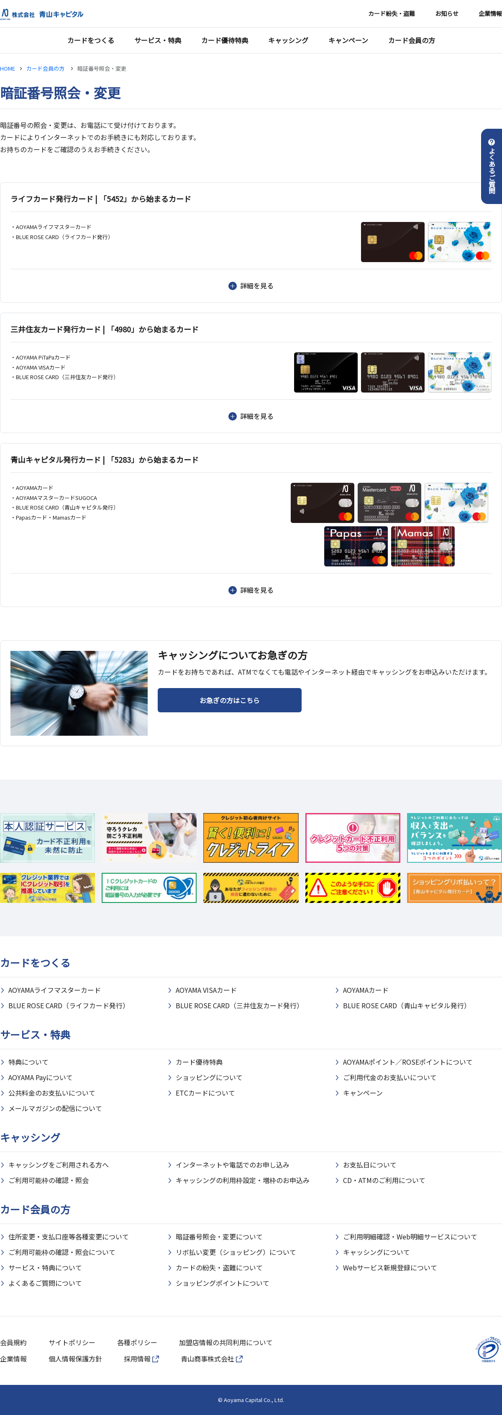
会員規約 (13, 1342)
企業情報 (490, 13)
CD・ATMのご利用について (384, 1180)
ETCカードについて (205, 1093)
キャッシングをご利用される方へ (58, 1165)
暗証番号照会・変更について (219, 1236)
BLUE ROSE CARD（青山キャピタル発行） (407, 1005)
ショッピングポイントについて (222, 1283)
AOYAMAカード (366, 990)
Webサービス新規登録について (390, 1267)
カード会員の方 (411, 40)
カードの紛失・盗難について (219, 1267)
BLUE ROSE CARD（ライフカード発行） (68, 1005)
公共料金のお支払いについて (51, 1093)
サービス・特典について (45, 1267)
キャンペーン (348, 40)
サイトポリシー (72, 1342)
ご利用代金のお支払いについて (390, 1077)
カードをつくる (90, 40)
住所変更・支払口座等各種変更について (68, 1236)
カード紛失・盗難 (391, 13)
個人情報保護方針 (75, 1359)
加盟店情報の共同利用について (226, 1342)
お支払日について (370, 1165)
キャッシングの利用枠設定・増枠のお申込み (243, 1180)
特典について (28, 1062)
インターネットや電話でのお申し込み (232, 1165)
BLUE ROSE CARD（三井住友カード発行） (239, 1005)
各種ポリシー (137, 1342)
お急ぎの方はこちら (230, 700)
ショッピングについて (209, 1077)
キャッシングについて (376, 1252)
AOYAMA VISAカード (206, 990)
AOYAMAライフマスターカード (54, 990)
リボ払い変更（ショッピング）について (236, 1252)
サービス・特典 (157, 40)
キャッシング (288, 40)
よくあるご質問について (45, 1283)
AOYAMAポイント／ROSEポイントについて (408, 1062)
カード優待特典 (224, 40)
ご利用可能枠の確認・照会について (61, 1252)
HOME (7, 68)
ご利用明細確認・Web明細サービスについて (410, 1236)
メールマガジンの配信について (55, 1108)
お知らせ (446, 13)
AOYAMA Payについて (40, 1077)
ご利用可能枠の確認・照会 (48, 1180)
